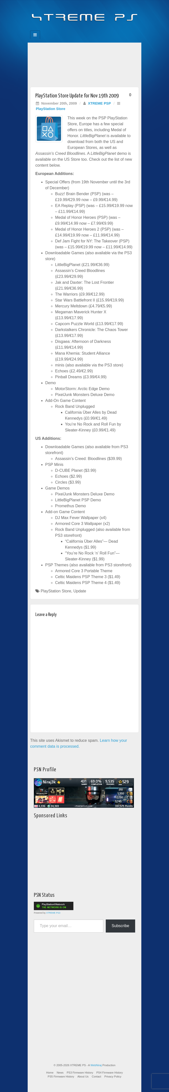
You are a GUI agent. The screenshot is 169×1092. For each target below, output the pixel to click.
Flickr (81, 29)
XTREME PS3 (53, 913)
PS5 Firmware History (61, 1076)
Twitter (88, 29)
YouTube (94, 29)
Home (49, 1072)
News (60, 1072)
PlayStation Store (50, 109)
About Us (82, 1076)
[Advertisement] (84, 63)
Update (79, 591)
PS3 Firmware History (80, 1072)
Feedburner (74, 29)
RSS (101, 29)
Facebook (68, 29)
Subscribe (120, 926)
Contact (96, 1076)
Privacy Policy (112, 1076)
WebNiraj (96, 1065)
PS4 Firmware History (109, 1072)
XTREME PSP (99, 103)
